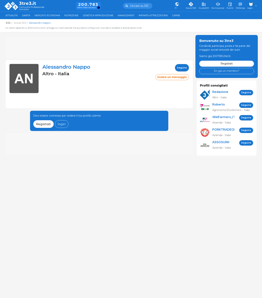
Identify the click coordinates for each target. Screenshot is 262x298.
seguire (182, 67)
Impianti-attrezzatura (153, 15)
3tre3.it (27, 3)
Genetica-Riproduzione (98, 15)
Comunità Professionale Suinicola (31, 8)
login (62, 124)
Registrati (43, 124)
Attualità (11, 15)
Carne (176, 15)
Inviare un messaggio (172, 77)
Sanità (26, 15)
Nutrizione (71, 15)
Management (126, 15)
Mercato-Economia (47, 15)
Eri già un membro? (226, 70)
